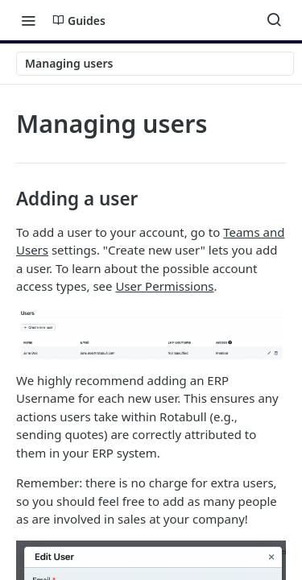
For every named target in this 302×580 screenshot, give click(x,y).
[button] (151, 333)
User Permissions (164, 286)
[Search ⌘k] (274, 20)
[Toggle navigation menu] (28, 20)
